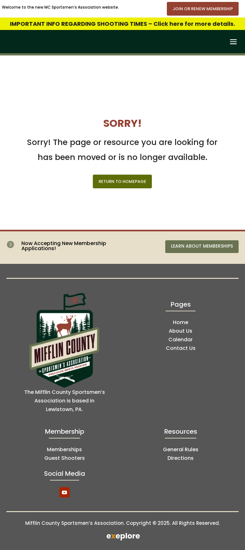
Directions (180, 458)
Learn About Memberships (202, 246)
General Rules (180, 449)
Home (180, 322)
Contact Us (181, 348)
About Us (180, 331)
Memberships (64, 449)
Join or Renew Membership (203, 9)
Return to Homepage (122, 181)
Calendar (180, 339)
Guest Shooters (64, 458)
